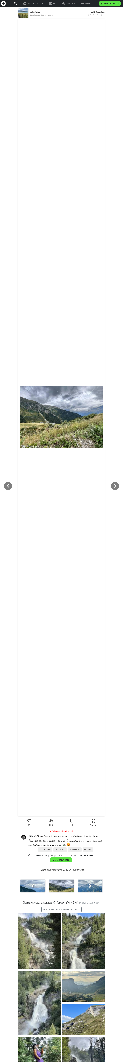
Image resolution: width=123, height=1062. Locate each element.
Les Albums (32, 3)
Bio (52, 3)
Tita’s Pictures (45, 849)
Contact (68, 3)
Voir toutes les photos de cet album (61, 909)
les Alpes (87, 849)
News (86, 3)
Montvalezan (75, 849)
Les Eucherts (60, 849)
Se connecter (110, 3)
